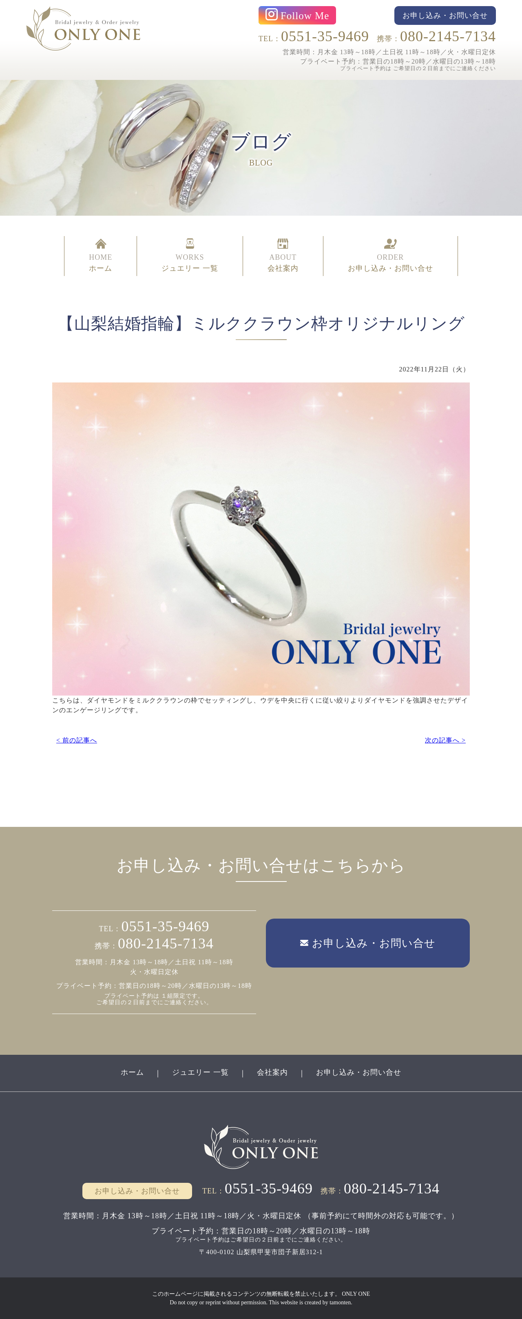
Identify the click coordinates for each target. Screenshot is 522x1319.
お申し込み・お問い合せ (358, 1072)
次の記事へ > (445, 740)
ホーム (132, 1072)
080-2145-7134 (448, 36)
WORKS (189, 256)
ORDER (390, 256)
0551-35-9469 (325, 36)
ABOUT (283, 256)
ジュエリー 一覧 (200, 1072)
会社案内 (272, 1072)
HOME (100, 256)
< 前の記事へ (76, 740)
